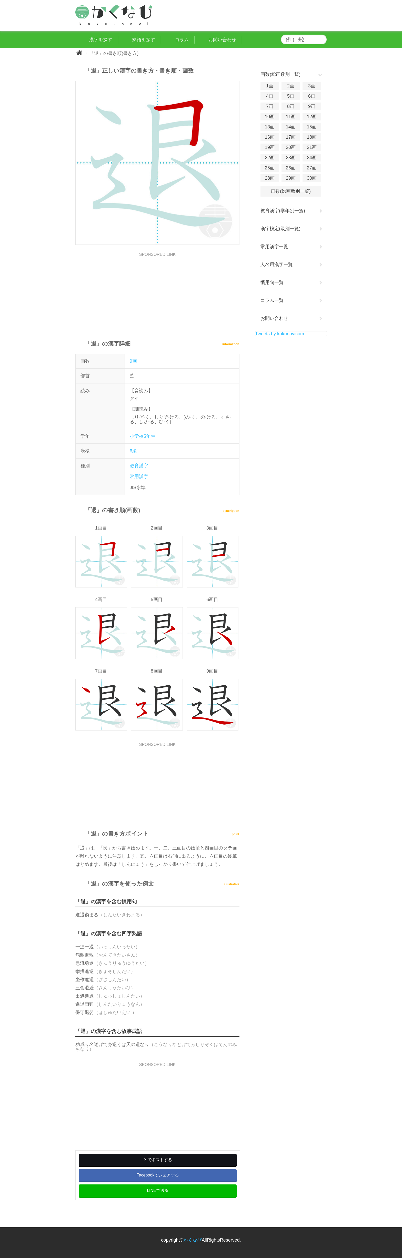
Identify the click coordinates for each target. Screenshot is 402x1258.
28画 (270, 178)
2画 (290, 85)
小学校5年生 (142, 436)
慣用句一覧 (272, 282)
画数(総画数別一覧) (291, 191)
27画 (312, 167)
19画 (270, 147)
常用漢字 (139, 476)
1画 (269, 85)
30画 (312, 178)
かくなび (192, 1240)
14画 (291, 126)
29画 (291, 178)
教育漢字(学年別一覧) (282, 210)
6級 (133, 450)
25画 (270, 167)
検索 (321, 39)
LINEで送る (157, 1190)
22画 (270, 157)
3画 (311, 85)
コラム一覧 (272, 300)
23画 (291, 157)
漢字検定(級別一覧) (280, 228)
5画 (290, 96)
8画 (290, 106)
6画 (311, 96)
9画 (133, 361)
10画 (270, 116)
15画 (312, 126)
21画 (312, 147)
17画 (291, 137)
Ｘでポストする (157, 1160)
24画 (312, 157)
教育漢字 (139, 465)
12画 (312, 116)
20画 (291, 147)
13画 (270, 126)
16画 (270, 137)
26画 (291, 167)
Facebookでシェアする (157, 1175)
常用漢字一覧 (274, 246)
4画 (269, 96)
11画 (291, 116)
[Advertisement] (157, 292)
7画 (269, 106)
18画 (312, 137)
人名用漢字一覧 (276, 264)
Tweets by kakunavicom (279, 333)
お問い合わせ (274, 318)
